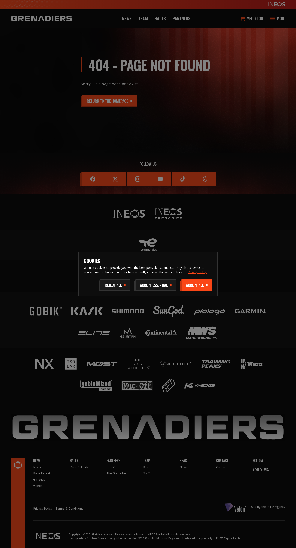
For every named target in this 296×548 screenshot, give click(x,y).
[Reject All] (114, 285)
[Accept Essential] (155, 285)
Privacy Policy (197, 272)
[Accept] (196, 285)
